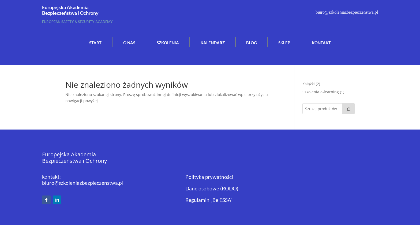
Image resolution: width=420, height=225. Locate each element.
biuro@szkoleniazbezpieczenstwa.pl (82, 183)
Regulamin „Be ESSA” (208, 200)
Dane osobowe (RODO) (211, 188)
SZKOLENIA (168, 42)
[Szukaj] (348, 108)
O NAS (129, 42)
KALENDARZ (213, 42)
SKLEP (284, 42)
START (95, 42)
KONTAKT (321, 42)
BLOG (251, 42)
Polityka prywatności (209, 177)
